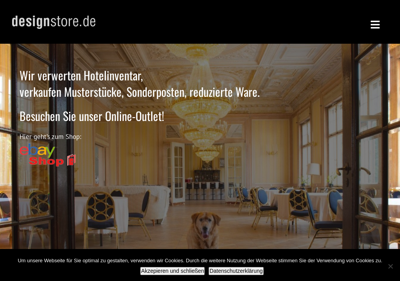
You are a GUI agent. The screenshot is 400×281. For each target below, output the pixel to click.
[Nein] (390, 266)
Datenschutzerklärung (235, 271)
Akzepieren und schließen (172, 271)
